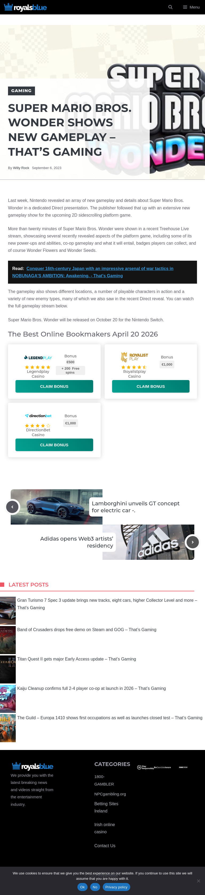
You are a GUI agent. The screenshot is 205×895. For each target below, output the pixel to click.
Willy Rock (21, 168)
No (95, 887)
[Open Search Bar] (170, 7)
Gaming (21, 90)
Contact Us (104, 845)
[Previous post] (12, 507)
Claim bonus (54, 386)
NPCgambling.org (110, 794)
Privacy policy (116, 887)
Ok (82, 887)
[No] (198, 881)
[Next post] (193, 542)
